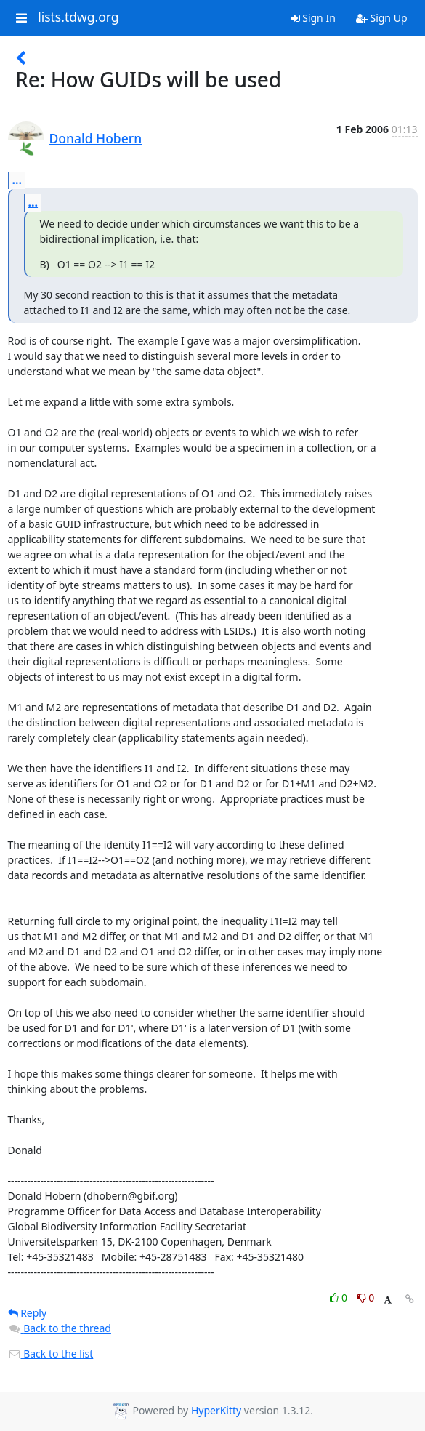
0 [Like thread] (339, 1297)
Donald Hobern (95, 138)
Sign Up (382, 18)
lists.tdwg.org (78, 17)
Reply (27, 1313)
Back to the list (51, 1353)
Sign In (313, 18)
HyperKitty (216, 1411)
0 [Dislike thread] (366, 1297)
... (17, 180)
